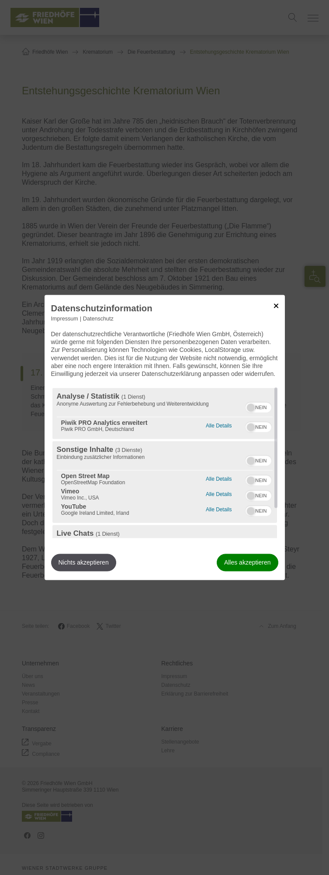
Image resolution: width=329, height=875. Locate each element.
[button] (251, 408)
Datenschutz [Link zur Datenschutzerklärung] (98, 319)
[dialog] (165, 437)
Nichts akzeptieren (84, 562)
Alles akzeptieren (247, 562)
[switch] (258, 406)
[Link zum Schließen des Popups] (276, 305)
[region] (164, 463)
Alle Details (219, 425)
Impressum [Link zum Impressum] (64, 319)
